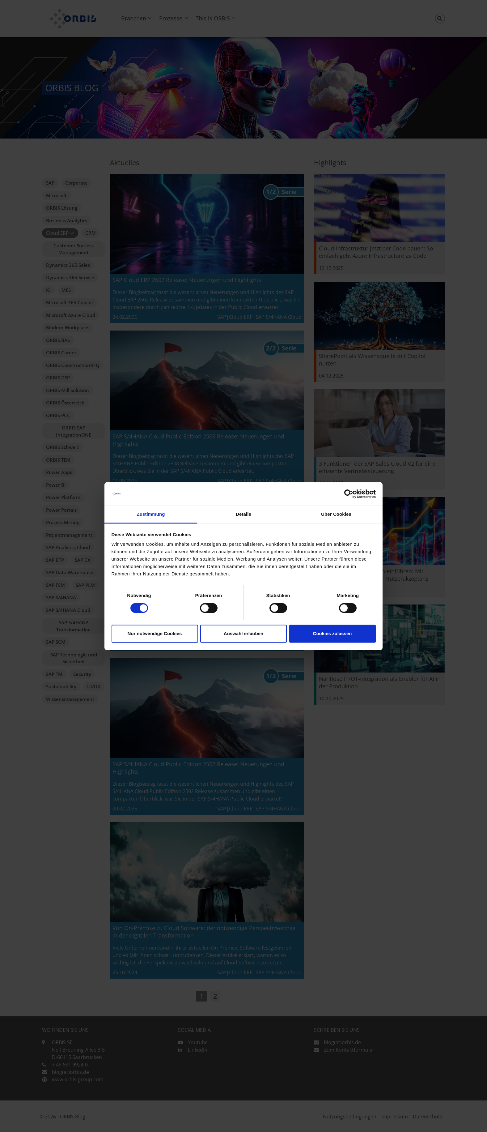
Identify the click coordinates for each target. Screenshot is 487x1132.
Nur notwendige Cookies (155, 633)
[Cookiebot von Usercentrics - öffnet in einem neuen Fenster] (349, 493)
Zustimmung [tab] (151, 514)
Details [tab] (243, 514)
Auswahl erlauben (243, 633)
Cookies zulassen (332, 633)
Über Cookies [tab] (336, 514)
